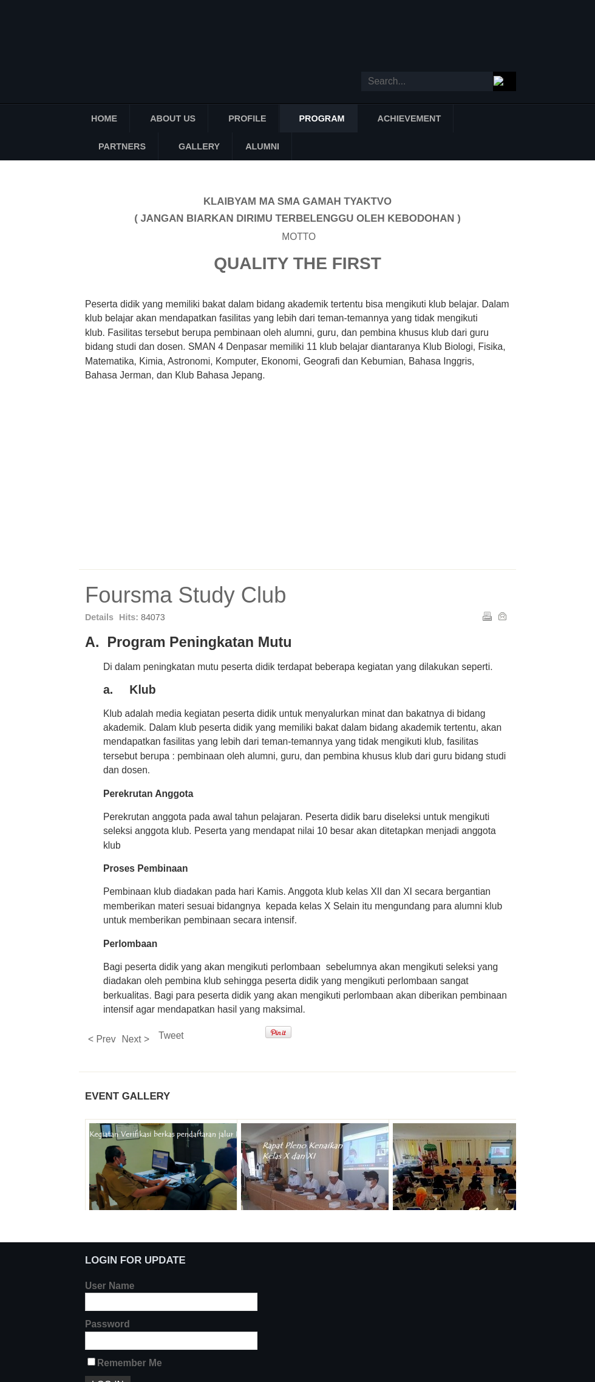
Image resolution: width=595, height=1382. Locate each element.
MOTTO (297, 236)
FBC (381, 424)
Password (107, 1324)
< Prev (102, 1039)
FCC (138, 424)
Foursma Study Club (186, 595)
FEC (300, 424)
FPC (260, 494)
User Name (109, 1286)
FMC (219, 424)
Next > (136, 1039)
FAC (341, 494)
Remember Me (129, 1363)
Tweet (171, 1035)
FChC (462, 424)
